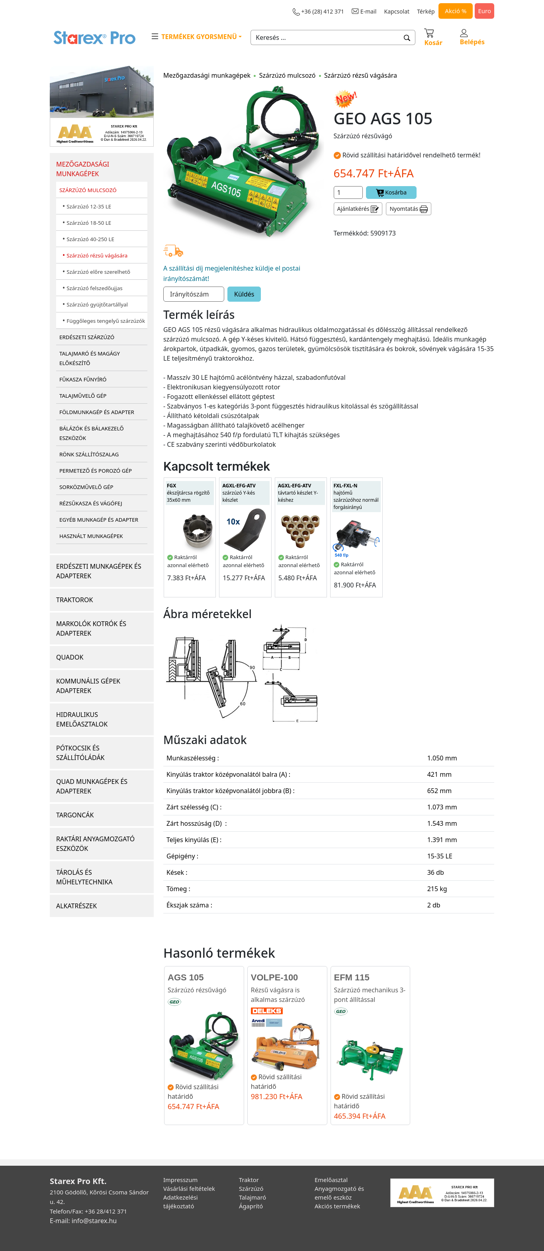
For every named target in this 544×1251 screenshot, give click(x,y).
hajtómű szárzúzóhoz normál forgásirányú (355, 496)
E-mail (364, 11)
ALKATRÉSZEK (76, 905)
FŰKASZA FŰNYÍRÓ (82, 379)
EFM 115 (352, 977)
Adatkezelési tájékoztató (180, 1201)
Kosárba (391, 193)
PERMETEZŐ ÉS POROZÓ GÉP (95, 470)
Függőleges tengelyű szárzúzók (106, 320)
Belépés (472, 37)
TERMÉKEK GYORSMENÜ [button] (193, 36)
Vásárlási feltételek (189, 1188)
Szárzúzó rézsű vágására (97, 255)
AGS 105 (186, 977)
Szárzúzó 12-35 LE (89, 206)
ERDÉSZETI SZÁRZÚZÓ (86, 337)
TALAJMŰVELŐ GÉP (82, 395)
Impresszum (180, 1180)
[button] (407, 37)
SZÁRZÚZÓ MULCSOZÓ (88, 190)
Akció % (455, 11)
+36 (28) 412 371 (318, 12)
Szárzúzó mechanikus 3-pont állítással (370, 995)
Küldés (244, 294)
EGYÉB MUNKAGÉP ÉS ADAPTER (98, 519)
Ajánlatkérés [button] (358, 209)
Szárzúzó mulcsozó (287, 75)
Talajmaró (252, 1197)
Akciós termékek (337, 1206)
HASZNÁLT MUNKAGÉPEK (91, 536)
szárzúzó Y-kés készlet (238, 492)
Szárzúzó (251, 1188)
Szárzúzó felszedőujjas (94, 288)
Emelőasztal (331, 1180)
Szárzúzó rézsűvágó (197, 990)
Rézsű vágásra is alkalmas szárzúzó (278, 995)
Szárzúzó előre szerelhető (98, 271)
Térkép (425, 11)
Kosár (433, 37)
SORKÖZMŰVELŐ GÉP (86, 487)
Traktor (249, 1180)
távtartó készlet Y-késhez (298, 492)
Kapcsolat (397, 11)
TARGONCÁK (75, 815)
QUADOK (69, 657)
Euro (484, 11)
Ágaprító (251, 1206)
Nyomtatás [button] (408, 209)
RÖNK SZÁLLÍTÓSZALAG (89, 454)
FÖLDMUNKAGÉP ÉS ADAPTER (96, 412)
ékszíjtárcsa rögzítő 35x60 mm (188, 492)
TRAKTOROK (74, 599)
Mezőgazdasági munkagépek (206, 75)
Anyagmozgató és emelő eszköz (339, 1192)
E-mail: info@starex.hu (83, 1220)
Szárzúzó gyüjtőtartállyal (97, 304)
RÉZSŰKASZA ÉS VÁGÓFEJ (90, 503)
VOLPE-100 (274, 977)
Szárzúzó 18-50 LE (89, 222)
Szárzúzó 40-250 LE (90, 239)
